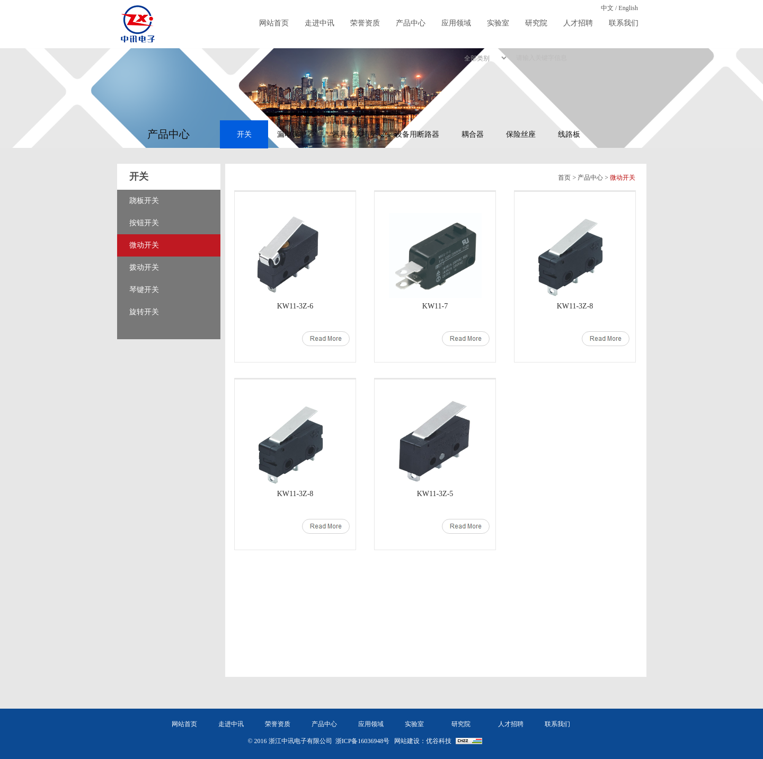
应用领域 (456, 23)
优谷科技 (438, 741)
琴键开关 (144, 290)
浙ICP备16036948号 (362, 741)
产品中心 (410, 23)
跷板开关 (144, 201)
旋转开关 (144, 312)
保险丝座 (521, 134)
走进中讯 (319, 23)
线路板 (569, 134)
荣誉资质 (365, 23)
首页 (564, 177)
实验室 (498, 23)
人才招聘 (578, 23)
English (628, 8)
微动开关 (144, 245)
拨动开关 (144, 267)
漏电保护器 (295, 134)
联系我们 (623, 23)
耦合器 (473, 134)
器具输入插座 (354, 134)
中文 (607, 8)
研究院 (536, 23)
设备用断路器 (417, 134)
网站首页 (274, 23)
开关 (244, 134)
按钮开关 (144, 223)
